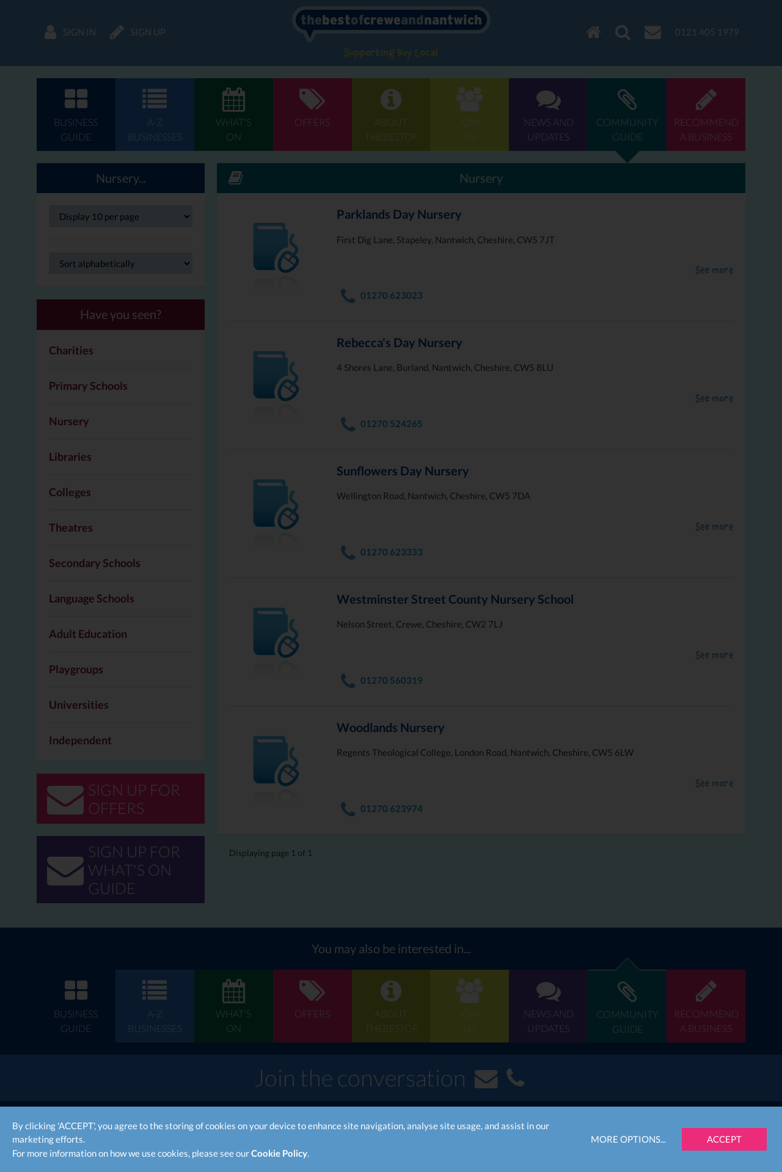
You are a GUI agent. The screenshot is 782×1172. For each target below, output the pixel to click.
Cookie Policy (279, 1153)
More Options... (628, 1139)
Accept (724, 1139)
